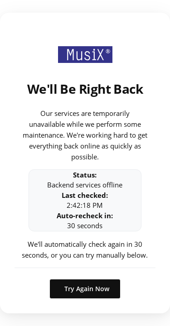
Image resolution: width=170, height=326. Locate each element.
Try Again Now (86, 288)
